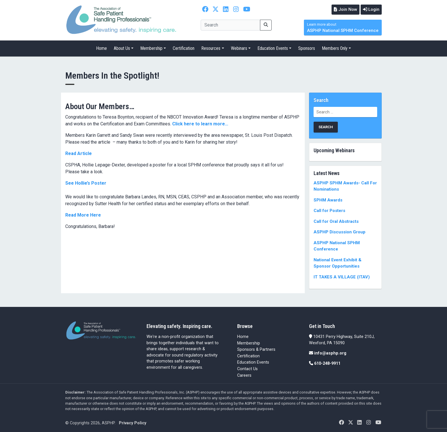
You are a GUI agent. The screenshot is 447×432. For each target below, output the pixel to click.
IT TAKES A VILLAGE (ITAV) (342, 276)
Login (370, 9)
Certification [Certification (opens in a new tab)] (248, 355)
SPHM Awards (328, 199)
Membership (151, 47)
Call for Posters (329, 210)
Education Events (272, 47)
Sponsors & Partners (256, 349)
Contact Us (247, 368)
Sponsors (306, 47)
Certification (183, 47)
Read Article (78, 152)
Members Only (335, 47)
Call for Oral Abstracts (336, 220)
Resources (210, 47)
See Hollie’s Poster (85, 182)
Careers (244, 374)
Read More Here (83, 214)
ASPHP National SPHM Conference (343, 27)
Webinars (239, 47)
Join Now (343, 9)
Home (101, 47)
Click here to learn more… (200, 123)
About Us (122, 47)
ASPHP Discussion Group (339, 231)
